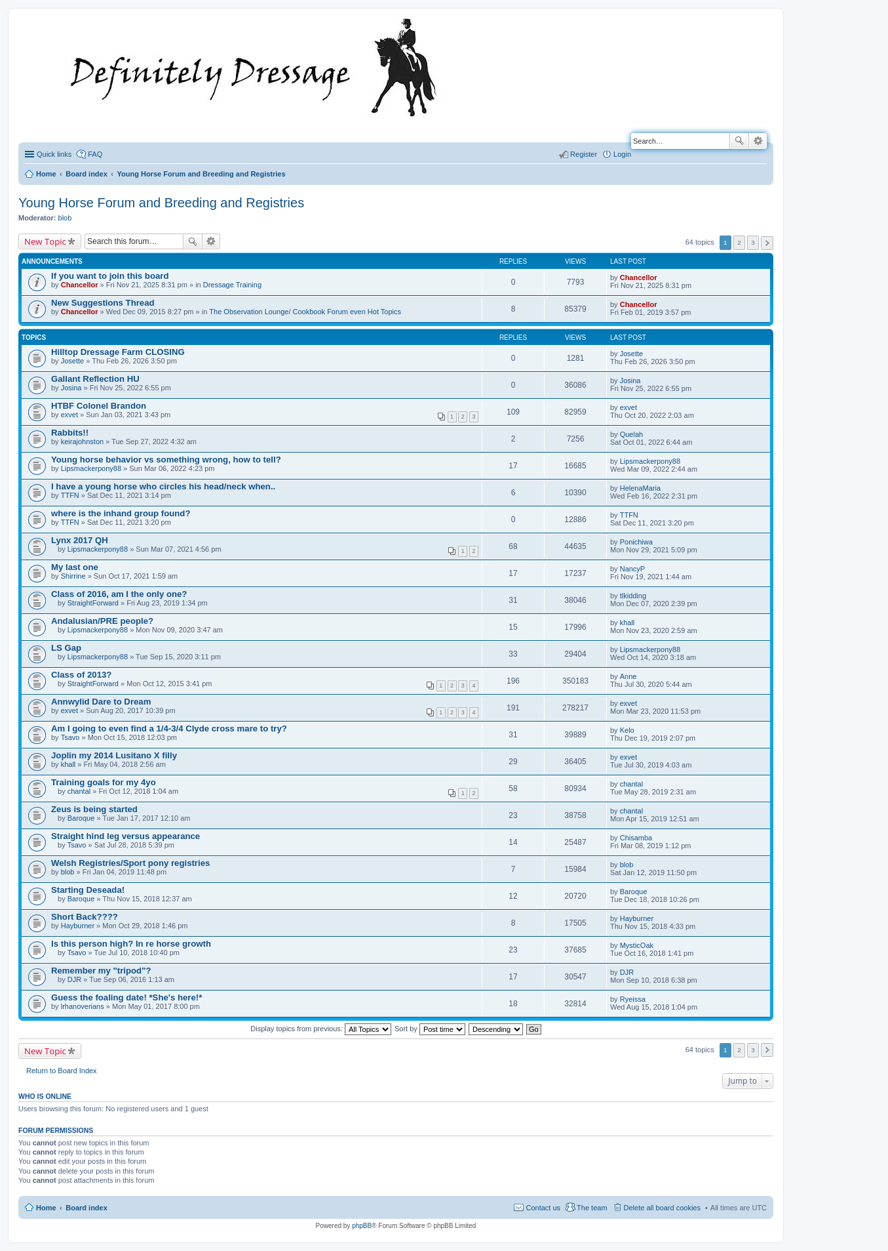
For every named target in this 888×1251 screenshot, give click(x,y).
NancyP (633, 569)
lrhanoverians (82, 1006)
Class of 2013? (81, 675)
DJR (74, 979)
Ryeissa (633, 999)
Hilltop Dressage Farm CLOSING (118, 352)
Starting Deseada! (88, 890)
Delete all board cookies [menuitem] (662, 1208)
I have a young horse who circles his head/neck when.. (163, 486)
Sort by (430, 1029)
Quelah (631, 434)
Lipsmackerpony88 (91, 468)
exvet (69, 415)
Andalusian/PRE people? (102, 621)
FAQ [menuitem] (95, 154)
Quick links (54, 154)
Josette (72, 361)
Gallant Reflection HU (95, 379)
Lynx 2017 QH (79, 540)
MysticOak (636, 945)
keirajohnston (82, 441)
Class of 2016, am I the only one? (119, 594)
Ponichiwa (636, 542)
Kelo (627, 730)
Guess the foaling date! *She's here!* (126, 997)
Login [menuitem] (622, 154)
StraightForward (93, 603)
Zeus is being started (94, 809)
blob (65, 218)
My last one (74, 567)
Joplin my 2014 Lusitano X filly (114, 755)
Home (46, 1208)
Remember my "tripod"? (101, 970)
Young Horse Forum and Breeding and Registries (161, 202)
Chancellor (79, 285)
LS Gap (66, 648)
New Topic (45, 241)
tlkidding (633, 596)
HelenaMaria (640, 488)
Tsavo (70, 737)
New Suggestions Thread (103, 303)
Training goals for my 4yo (103, 782)
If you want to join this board (110, 276)
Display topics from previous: (320, 1029)
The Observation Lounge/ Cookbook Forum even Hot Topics (305, 312)
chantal (79, 791)
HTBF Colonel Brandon (98, 406)
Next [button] (767, 243)
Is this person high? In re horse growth (131, 944)
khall (627, 622)
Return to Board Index (61, 1071)
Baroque (81, 818)
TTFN (70, 495)
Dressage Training (232, 285)
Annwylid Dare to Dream (101, 702)
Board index (86, 1208)
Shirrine (73, 576)
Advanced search (758, 141)
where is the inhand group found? (120, 513)
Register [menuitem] (583, 154)
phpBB (362, 1225)
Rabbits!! (69, 433)
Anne (628, 676)
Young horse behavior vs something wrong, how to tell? (166, 459)
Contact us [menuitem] (543, 1208)
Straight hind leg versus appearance (125, 836)
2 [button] (739, 242)
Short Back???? (84, 917)
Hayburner (77, 926)
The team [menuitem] (592, 1208)
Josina (71, 388)
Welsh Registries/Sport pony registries (130, 863)
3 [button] (753, 242)
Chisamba (636, 838)
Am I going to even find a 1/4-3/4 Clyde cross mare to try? (169, 728)
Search (739, 141)
